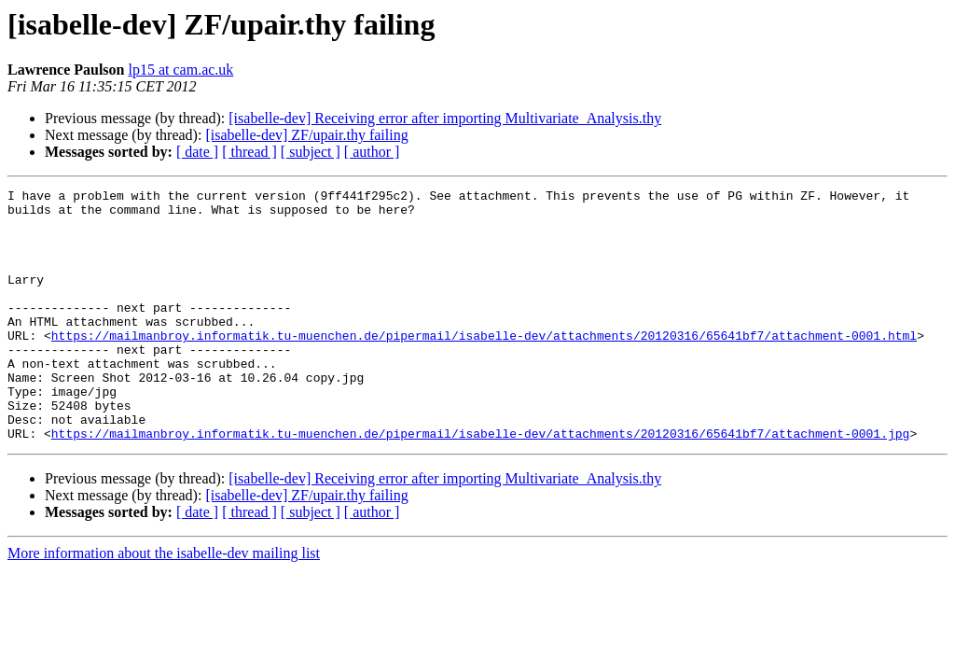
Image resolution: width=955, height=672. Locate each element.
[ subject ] (310, 152)
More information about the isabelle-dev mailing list (163, 603)
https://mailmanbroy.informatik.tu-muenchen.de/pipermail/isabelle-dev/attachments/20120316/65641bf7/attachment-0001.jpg (480, 483)
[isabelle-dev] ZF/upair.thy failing (306, 135)
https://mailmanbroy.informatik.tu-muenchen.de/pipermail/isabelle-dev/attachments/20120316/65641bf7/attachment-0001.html (484, 365)
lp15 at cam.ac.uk (180, 69)
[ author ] (372, 152)
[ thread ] (249, 152)
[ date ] (197, 152)
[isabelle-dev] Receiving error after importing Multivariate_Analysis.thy (444, 118)
